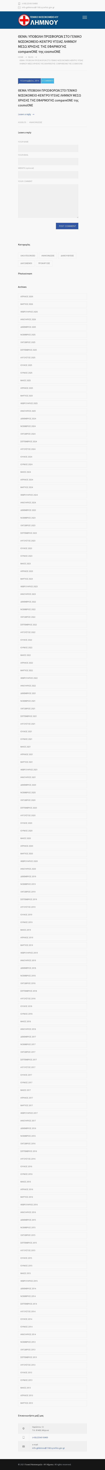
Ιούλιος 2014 (26, 1319)
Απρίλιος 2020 (26, 846)
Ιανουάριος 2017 (28, 1120)
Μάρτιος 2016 (26, 1197)
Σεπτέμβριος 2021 (28, 716)
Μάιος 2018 (25, 1021)
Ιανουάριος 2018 (28, 1029)
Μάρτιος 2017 (26, 1105)
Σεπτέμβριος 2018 (28, 991)
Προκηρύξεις (44, 263)
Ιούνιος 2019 (26, 922)
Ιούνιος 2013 (26, 1380)
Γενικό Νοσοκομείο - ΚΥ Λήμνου (39, 1464)
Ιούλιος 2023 (26, 548)
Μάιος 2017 (25, 1090)
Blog (30, 57)
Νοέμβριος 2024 (27, 426)
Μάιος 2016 (25, 1181)
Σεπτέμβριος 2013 (28, 1357)
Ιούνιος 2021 (26, 739)
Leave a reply (24, 114)
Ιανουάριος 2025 (28, 411)
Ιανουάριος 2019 (28, 960)
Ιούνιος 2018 (26, 1014)
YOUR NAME (23, 142)
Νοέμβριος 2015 (27, 1227)
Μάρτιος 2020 (26, 853)
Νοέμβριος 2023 (27, 518)
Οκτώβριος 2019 (27, 891)
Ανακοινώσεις (35, 122)
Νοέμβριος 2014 (27, 1296)
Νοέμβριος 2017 (27, 1044)
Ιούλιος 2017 (26, 1075)
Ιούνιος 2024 (26, 464)
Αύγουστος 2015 (27, 1250)
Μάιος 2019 (25, 930)
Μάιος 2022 (25, 655)
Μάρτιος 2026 (26, 304)
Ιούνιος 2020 (26, 830)
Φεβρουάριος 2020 (29, 861)
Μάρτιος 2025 (26, 395)
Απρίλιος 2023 (26, 571)
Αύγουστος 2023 (27, 540)
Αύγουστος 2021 (27, 724)
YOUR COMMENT (25, 181)
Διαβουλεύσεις (67, 255)
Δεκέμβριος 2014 (28, 1288)
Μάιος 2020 (25, 838)
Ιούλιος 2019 (26, 914)
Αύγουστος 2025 (27, 357)
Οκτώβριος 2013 (27, 1349)
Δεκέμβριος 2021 (28, 693)
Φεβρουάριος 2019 (29, 953)
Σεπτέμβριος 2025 (28, 350)
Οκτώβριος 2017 (27, 1052)
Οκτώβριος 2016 (27, 1143)
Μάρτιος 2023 (26, 579)
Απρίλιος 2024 (26, 479)
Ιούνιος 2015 (26, 1265)
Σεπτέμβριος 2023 (28, 533)
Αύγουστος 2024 (27, 449)
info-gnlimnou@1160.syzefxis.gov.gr (38, 7)
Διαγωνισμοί (26, 263)
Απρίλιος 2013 (26, 1395)
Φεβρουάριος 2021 (29, 769)
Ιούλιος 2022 (26, 640)
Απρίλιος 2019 (26, 937)
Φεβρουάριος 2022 (29, 678)
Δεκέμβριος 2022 (28, 601)
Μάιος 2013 (25, 1388)
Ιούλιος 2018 (26, 1006)
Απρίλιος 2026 (26, 296)
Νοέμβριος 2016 (27, 1136)
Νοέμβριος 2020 (27, 792)
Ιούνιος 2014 (26, 1326)
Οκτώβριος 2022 (27, 617)
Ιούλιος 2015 (26, 1258)
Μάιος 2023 (25, 563)
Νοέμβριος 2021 (27, 701)
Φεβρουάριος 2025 (29, 403)
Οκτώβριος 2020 (27, 800)
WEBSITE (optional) (26, 168)
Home (20, 57)
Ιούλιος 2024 (26, 456)
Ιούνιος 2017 (26, 1082)
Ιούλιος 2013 (26, 1372)
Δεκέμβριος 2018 (28, 968)
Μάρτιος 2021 (26, 762)
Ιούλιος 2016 (26, 1166)
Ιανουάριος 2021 (28, 777)
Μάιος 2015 (25, 1273)
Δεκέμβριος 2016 (28, 1128)
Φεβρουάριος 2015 (29, 1281)
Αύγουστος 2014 (27, 1311)
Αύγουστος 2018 (27, 998)
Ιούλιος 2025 (26, 365)
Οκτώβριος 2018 (27, 983)
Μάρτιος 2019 (26, 945)
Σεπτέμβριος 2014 (28, 1304)
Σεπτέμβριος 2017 (28, 1059)
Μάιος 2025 (25, 380)
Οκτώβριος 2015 (27, 1235)
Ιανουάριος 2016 (28, 1212)
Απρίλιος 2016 (26, 1189)
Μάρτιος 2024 (26, 487)
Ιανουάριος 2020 (28, 869)
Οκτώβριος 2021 (27, 708)
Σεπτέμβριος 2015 (28, 1243)
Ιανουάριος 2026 (28, 319)
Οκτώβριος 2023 (27, 525)
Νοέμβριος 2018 (27, 975)
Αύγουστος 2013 (27, 1365)
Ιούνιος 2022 (26, 647)
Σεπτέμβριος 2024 (28, 441)
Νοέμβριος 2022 (27, 609)
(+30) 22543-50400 (30, 4)
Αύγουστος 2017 (27, 1067)
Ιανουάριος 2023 (28, 594)
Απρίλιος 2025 (26, 388)
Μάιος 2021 (25, 746)
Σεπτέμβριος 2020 (28, 808)
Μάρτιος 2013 (26, 1403)
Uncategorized (27, 255)
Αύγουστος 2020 (27, 815)
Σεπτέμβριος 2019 (28, 899)
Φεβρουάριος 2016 (29, 1204)
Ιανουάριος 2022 (28, 685)
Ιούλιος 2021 (26, 731)
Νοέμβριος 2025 (27, 334)
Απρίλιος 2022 (26, 663)
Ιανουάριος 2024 (28, 502)
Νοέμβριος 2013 (27, 1342)
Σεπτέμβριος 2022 (28, 624)
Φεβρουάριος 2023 (29, 586)
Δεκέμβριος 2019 (28, 876)
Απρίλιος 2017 (26, 1098)
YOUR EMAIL (23, 155)
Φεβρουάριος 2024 (29, 495)
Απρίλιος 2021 (26, 754)
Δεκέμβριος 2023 (28, 510)
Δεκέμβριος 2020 (28, 785)
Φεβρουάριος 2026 (29, 311)
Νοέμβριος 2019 (27, 884)
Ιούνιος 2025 (26, 373)
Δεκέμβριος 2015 (28, 1220)
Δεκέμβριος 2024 (28, 418)
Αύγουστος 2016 (27, 1159)
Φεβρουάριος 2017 (29, 1113)
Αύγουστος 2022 (27, 632)
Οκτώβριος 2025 (27, 342)
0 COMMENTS (47, 81)
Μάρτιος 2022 (26, 670)
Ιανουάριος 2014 (28, 1334)
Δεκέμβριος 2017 (28, 1036)
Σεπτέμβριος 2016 (28, 1151)
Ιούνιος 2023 (26, 556)
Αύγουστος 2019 (27, 907)
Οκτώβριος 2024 (27, 434)
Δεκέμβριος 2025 (28, 327)
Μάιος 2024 (25, 472)
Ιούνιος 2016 (26, 1174)
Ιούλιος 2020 (26, 823)
